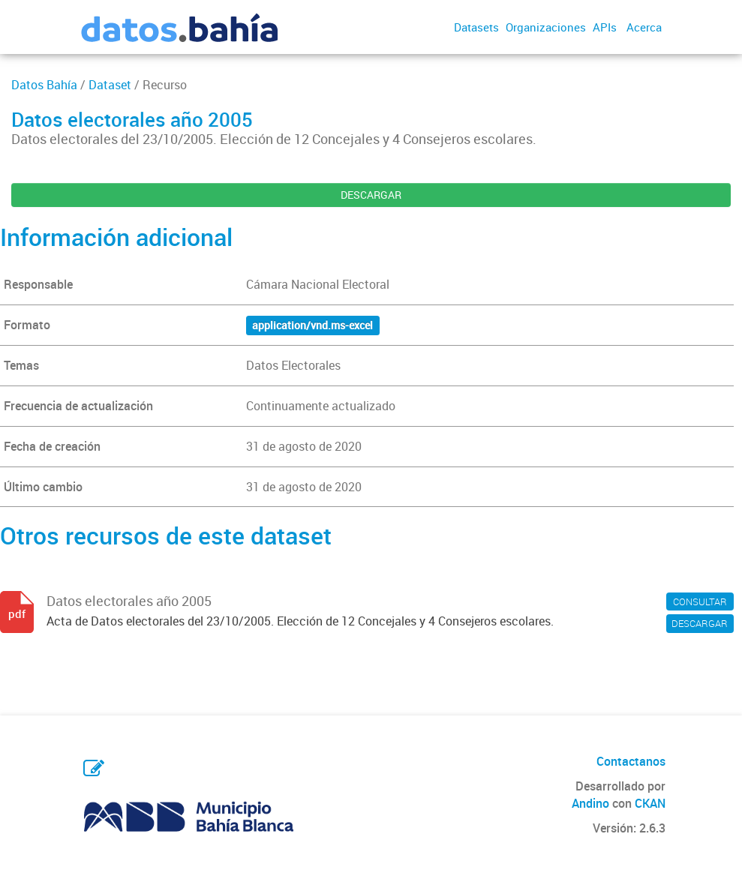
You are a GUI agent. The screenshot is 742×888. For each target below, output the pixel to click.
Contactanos (630, 761)
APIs (605, 27)
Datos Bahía (44, 84)
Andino (590, 803)
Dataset (110, 84)
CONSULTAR (700, 601)
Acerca (644, 27)
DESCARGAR (371, 195)
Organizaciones (546, 27)
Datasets (476, 27)
